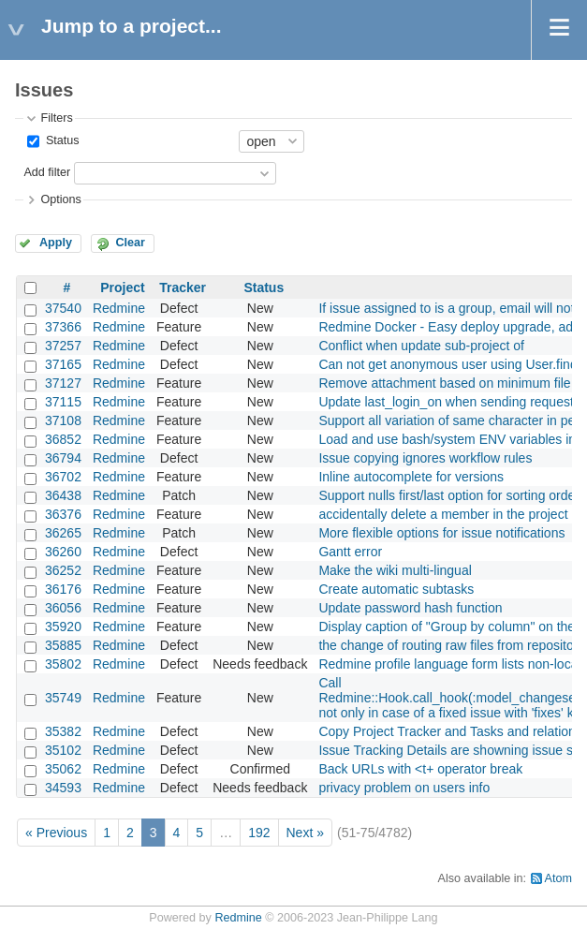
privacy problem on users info (404, 787)
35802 (63, 663)
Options (60, 199)
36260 (63, 551)
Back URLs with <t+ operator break (420, 768)
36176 (63, 589)
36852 (63, 439)
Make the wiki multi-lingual (394, 570)
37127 (63, 383)
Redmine (119, 308)
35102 (63, 750)
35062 (63, 768)
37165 (63, 364)
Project (122, 287)
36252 (63, 570)
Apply (55, 242)
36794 (63, 457)
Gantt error (350, 551)
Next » (305, 832)
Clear (130, 242)
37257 (63, 345)
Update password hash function (410, 607)
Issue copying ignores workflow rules (425, 457)
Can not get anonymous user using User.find (447, 364)
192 (259, 832)
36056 (63, 607)
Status (60, 140)
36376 (63, 514)
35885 (63, 645)
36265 (63, 532)
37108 (63, 420)
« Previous (56, 832)
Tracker (182, 287)
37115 (63, 401)
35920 (63, 626)
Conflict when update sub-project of (420, 345)
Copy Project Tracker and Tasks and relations (449, 731)
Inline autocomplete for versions (411, 476)
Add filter (46, 172)
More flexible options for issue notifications (441, 532)
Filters (56, 118)
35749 (63, 697)
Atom (558, 878)
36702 (63, 476)
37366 (63, 326)
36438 (63, 495)
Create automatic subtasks (396, 589)
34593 (63, 787)
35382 (63, 731)
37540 (63, 308)
